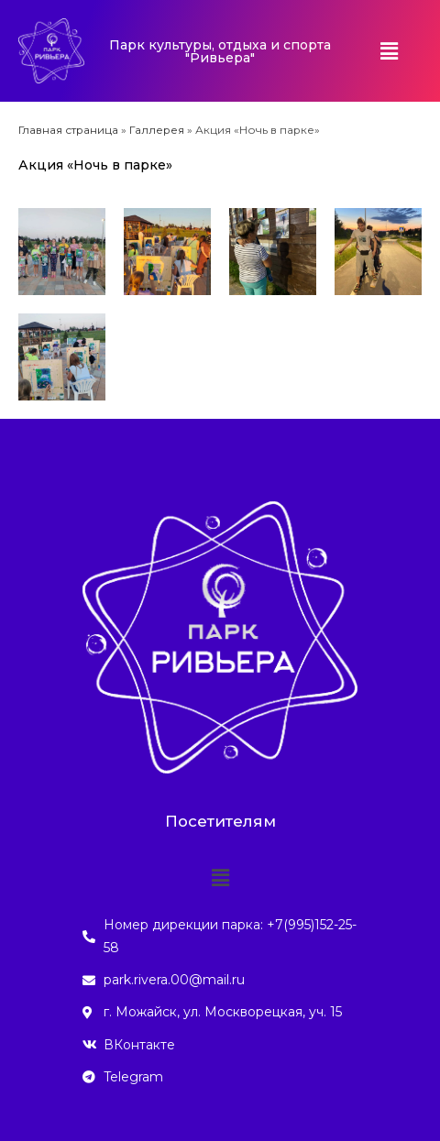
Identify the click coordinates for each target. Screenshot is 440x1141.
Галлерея (156, 130)
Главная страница (68, 130)
